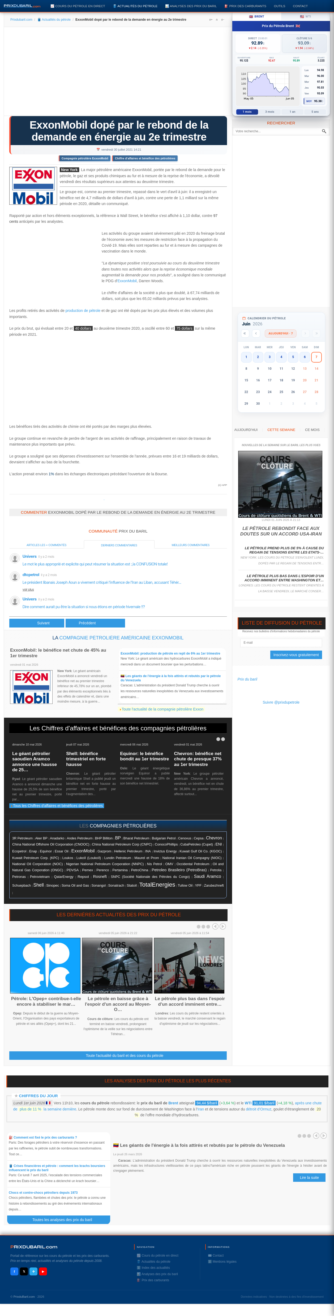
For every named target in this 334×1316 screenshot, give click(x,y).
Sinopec (52, 885)
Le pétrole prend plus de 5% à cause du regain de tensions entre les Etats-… (284, 550)
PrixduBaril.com (24, 1296)
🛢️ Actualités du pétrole (135, 6)
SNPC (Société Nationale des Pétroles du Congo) (150, 877)
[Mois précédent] (256, 333)
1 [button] (246, 357)
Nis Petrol (154, 864)
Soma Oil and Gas (75, 885)
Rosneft (100, 876)
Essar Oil (61, 851)
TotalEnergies (157, 884)
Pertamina (119, 870)
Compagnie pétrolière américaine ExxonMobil (121, 637)
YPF (198, 885)
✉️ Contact (216, 1255)
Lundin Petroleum (117, 858)
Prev (215, 926)
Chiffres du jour (38, 1095)
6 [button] (305, 357)
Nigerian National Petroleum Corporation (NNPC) (105, 864)
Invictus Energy (165, 851)
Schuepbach (21, 885)
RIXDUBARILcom (33, 1247)
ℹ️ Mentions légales (222, 1261)
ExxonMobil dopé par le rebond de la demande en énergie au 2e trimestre (119, 131)
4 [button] (281, 357)
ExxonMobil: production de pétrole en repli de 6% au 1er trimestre (170, 653)
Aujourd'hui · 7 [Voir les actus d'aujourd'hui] (280, 333)
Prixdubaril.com (21, 19)
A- (222, 20)
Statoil (132, 885)
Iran (201, 1109)
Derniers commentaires (119, 545)
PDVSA (73, 870)
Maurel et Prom (146, 858)
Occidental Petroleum (193, 864)
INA (148, 851)
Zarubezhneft (214, 885)
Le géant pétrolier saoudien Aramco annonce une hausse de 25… (34, 761)
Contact (300, 6)
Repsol (83, 877)
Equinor (46, 851)
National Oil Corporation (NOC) (37, 864)
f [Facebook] (14, 1272)
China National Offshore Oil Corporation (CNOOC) (50, 844)
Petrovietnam (40, 877)
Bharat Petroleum (136, 838)
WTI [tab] (305, 17)
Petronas (19, 877)
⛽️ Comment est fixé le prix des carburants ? (43, 1137)
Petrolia (216, 870)
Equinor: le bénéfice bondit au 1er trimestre (144, 756)
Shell (38, 885)
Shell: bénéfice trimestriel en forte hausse (86, 759)
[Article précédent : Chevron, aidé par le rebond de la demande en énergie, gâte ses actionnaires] (36, 623)
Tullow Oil (185, 885)
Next (223, 926)
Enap (33, 851)
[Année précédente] (245, 333)
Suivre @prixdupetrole (281, 702)
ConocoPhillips (166, 844)
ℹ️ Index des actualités (153, 1268)
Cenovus (184, 838)
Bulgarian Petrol (164, 838)
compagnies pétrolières (123, 826)
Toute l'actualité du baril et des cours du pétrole (124, 1055)
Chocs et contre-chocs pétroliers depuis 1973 (43, 1193)
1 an (293, 112)
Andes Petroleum (80, 838)
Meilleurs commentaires (190, 545)
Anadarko (57, 838)
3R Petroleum (22, 838)
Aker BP (41, 838)
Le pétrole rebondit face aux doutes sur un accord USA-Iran (281, 531)
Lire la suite (309, 1177)
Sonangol (98, 885)
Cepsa (199, 838)
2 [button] (258, 357)
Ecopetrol (19, 851)
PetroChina (139, 870)
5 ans (315, 112)
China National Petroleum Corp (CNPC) (122, 844)
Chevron (214, 838)
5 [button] (293, 357)
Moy (309, 101)
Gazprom (104, 851)
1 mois (247, 112)
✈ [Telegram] (33, 1272)
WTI (248, 1103)
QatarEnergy (63, 877)
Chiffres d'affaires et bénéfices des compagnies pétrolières (123, 728)
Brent (173, 1103)
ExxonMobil (126, 281)
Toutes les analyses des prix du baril (65, 1220)
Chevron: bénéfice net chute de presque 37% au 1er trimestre (198, 759)
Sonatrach (116, 885)
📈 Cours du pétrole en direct (77, 6)
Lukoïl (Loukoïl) (88, 858)
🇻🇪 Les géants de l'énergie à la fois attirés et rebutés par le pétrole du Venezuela (199, 1145)
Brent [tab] (256, 17)
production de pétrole (83, 310)
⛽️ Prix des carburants (245, 6)
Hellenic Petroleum (128, 851)
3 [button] (270, 357)
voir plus (28, 589)
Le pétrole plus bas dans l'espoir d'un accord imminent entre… (190, 1001)
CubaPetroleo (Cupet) (196, 844)
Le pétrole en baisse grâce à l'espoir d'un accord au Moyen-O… (118, 1004)
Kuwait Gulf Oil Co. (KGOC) (200, 851)
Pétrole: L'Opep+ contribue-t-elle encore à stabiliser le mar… (46, 1001)
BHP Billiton (104, 838)
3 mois (269, 112)
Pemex (87, 870)
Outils (279, 6)
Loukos (67, 858)
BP (118, 837)
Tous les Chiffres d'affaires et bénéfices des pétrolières (57, 806)
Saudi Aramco (207, 876)
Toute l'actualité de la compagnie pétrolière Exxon (162, 709)
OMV (169, 864)
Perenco (102, 870)
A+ (211, 20)
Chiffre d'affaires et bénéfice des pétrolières (145, 158)
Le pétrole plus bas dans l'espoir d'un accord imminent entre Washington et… (284, 578)
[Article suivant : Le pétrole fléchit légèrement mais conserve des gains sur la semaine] (95, 623)
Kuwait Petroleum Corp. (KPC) (35, 858)
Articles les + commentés (46, 545)
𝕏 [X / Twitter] (24, 1271)
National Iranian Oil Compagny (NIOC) (191, 858)
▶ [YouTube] (43, 1271)
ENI (219, 844)
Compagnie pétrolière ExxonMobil (85, 158)
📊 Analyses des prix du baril (191, 6)
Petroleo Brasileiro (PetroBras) (179, 870)
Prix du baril (247, 679)
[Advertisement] (118, 73)
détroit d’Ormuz (258, 1109)
